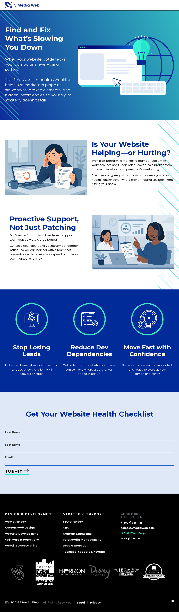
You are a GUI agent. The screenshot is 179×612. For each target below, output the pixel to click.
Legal (81, 602)
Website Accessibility (21, 545)
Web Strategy (15, 522)
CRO (66, 527)
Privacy (95, 602)
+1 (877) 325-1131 (131, 523)
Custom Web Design (20, 527)
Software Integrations (22, 540)
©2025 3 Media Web (25, 602)
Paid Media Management (82, 540)
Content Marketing (77, 534)
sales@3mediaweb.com (138, 528)
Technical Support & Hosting (84, 552)
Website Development (21, 534)
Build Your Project (135, 533)
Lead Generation (75, 545)
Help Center (131, 538)
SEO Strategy (73, 522)
